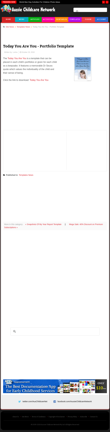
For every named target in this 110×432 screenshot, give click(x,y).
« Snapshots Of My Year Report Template (44, 224)
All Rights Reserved (72, 425)
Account (101, 19)
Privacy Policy (72, 417)
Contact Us (94, 417)
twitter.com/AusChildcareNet (35, 401)
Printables (61, 19)
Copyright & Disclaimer (56, 417)
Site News (25, 417)
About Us (16, 417)
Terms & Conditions (39, 417)
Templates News (27, 175)
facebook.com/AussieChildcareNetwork (75, 401)
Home (8, 19)
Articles (35, 19)
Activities (48, 19)
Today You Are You (18, 58)
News (21, 19)
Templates (75, 19)
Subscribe (83, 417)
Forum (88, 19)
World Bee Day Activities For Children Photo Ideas (39, 2)
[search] (89, 12)
